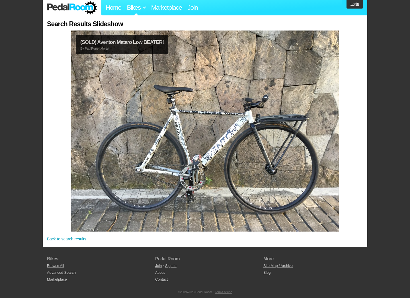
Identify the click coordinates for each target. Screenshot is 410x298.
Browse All (55, 265)
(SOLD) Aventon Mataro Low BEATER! (122, 42)
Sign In (171, 265)
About (160, 272)
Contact (161, 279)
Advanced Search (61, 272)
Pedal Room (72, 8)
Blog (267, 272)
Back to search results (66, 239)
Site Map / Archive (278, 265)
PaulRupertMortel (97, 48)
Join (193, 7)
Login (354, 4)
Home (113, 7)
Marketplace (166, 7)
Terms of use (223, 292)
